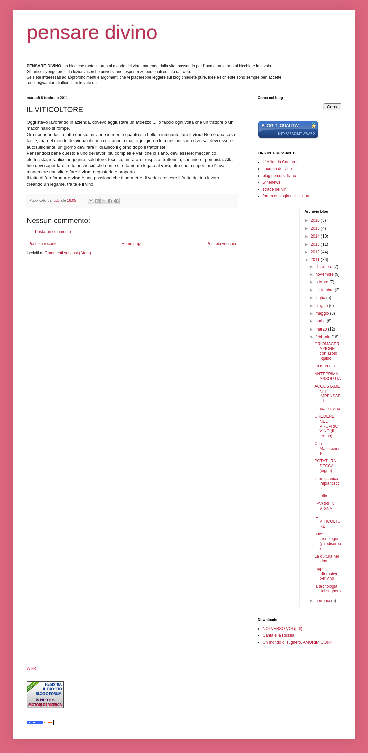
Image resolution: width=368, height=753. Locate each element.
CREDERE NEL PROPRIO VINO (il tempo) (326, 426)
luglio (320, 297)
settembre (325, 290)
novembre (325, 274)
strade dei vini (275, 189)
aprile (321, 321)
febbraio (323, 337)
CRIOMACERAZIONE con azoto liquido (326, 351)
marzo (321, 329)
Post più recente (43, 243)
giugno (322, 305)
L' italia (320, 496)
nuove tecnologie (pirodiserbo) (327, 541)
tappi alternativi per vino (325, 573)
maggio (322, 313)
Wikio (31, 668)
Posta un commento (53, 231)
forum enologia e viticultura (286, 196)
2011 (316, 259)
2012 (316, 252)
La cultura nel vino (326, 558)
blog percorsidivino (279, 175)
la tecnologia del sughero (327, 588)
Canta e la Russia (278, 635)
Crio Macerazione (327, 448)
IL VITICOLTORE (327, 521)
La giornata (324, 366)
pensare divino (92, 32)
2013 (316, 244)
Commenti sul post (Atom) (67, 253)
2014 (316, 236)
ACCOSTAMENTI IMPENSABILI (327, 393)
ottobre (322, 282)
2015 (316, 228)
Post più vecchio (221, 243)
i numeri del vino (277, 168)
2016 (316, 220)
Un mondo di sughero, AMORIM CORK (297, 642)
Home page (132, 243)
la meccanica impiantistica (326, 483)
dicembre (324, 266)
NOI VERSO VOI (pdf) (282, 628)
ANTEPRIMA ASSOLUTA (327, 376)
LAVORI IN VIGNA (324, 506)
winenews (271, 182)
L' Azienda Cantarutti (281, 162)
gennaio (323, 600)
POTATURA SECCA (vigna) (325, 466)
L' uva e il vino (327, 408)
